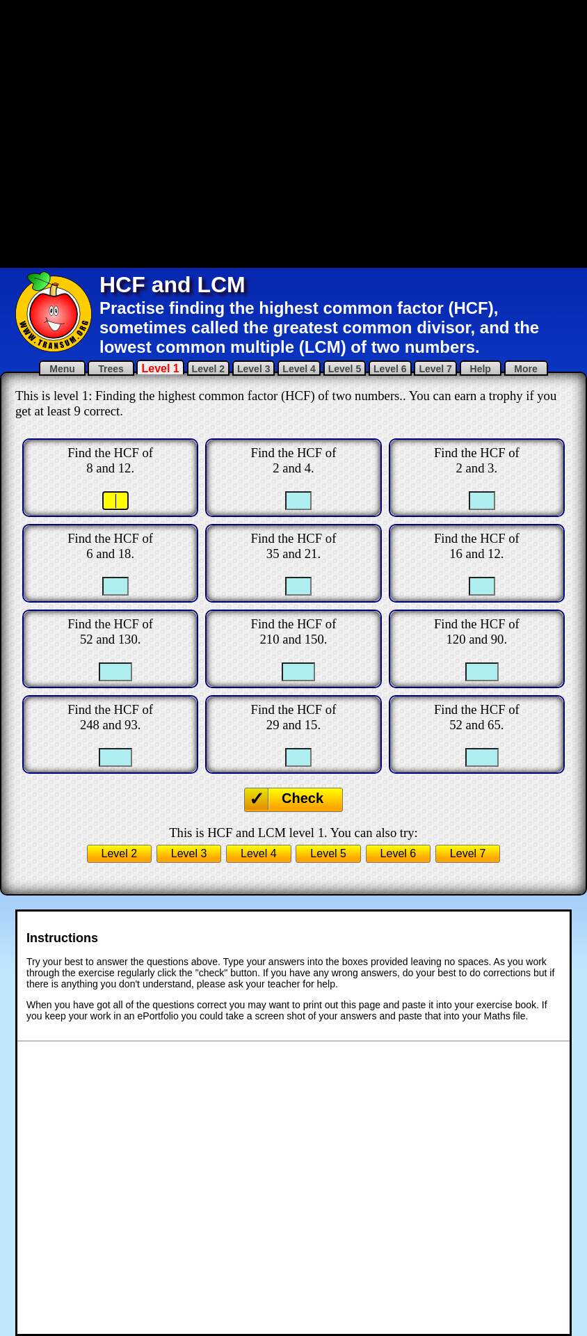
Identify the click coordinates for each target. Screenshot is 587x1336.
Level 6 (389, 368)
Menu (62, 368)
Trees (111, 368)
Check (302, 798)
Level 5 (344, 368)
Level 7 (435, 368)
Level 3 (253, 368)
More (526, 368)
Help (481, 368)
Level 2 (208, 368)
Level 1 (160, 368)
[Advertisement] (168, 132)
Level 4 (298, 368)
